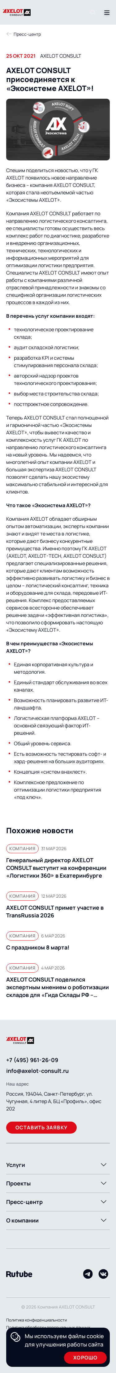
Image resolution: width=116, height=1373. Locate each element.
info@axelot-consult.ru (37, 1070)
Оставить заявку (41, 1127)
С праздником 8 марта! (37, 947)
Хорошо (85, 1357)
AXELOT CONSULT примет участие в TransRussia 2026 (55, 911)
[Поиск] (93, 12)
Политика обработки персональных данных (48, 1327)
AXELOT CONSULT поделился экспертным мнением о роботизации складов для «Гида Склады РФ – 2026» (57, 987)
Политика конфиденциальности (36, 1320)
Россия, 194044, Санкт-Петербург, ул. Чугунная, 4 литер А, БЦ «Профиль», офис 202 (53, 1101)
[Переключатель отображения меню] (106, 12)
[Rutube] (19, 1274)
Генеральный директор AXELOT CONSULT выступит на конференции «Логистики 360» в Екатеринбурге (56, 867)
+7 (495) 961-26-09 (32, 1060)
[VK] (103, 1274)
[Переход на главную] (23, 12)
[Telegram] (88, 1274)
